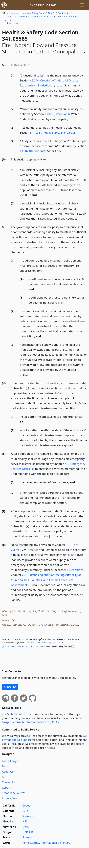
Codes (26, 805)
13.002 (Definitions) (57, 114)
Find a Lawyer (10, 761)
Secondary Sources (13, 793)
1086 (53, 611)
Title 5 (51, 13)
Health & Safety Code (33, 13)
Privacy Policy (10, 798)
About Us (7, 771)
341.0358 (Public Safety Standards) (52, 132)
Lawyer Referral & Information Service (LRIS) (29, 722)
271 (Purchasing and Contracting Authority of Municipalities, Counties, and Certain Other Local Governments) (46, 580)
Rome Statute (30, 843)
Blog (5, 766)
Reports (7, 787)
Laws (25, 827)
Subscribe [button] (10, 687)
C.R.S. (25, 811)
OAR (25, 832)
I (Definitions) (75, 570)
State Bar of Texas (18, 714)
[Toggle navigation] (82, 5)
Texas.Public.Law (42, 5)
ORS (31, 832)
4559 (43, 624)
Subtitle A (63, 13)
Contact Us (8, 782)
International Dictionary (55, 843)
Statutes (13, 13)
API (4, 777)
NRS (24, 821)
